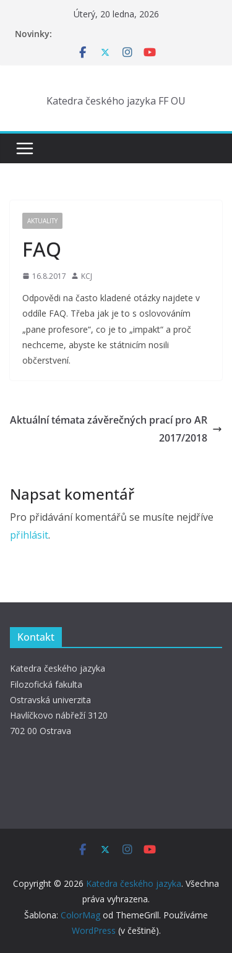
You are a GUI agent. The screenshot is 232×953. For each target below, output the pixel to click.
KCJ (86, 276)
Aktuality (42, 220)
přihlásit (29, 535)
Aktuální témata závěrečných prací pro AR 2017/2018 (116, 429)
